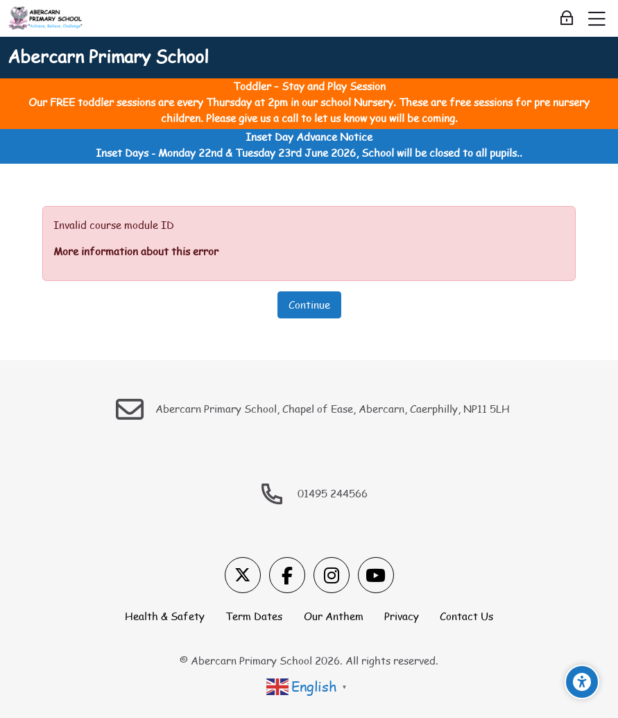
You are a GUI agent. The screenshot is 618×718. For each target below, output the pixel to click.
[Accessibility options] (582, 682)
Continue (309, 304)
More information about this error (135, 251)
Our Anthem (333, 616)
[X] (243, 575)
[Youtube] (376, 575)
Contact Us (466, 616)
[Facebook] (287, 575)
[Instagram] (332, 575)
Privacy (401, 616)
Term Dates (253, 616)
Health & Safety (165, 616)
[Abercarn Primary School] (46, 19)
